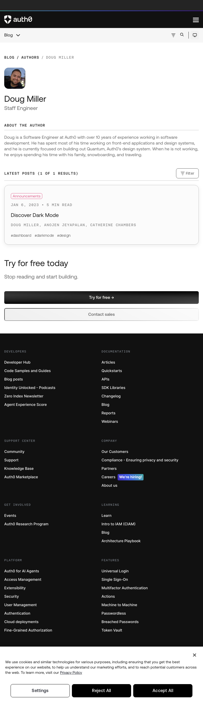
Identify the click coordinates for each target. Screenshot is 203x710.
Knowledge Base (19, 468)
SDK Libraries (113, 388)
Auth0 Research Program (26, 524)
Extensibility (15, 588)
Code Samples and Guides (27, 371)
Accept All (163, 690)
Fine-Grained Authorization (28, 630)
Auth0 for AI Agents (21, 571)
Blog (8, 35)
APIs (105, 379)
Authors (30, 57)
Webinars (110, 421)
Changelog (111, 396)
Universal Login (115, 571)
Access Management (22, 579)
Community (14, 451)
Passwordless (114, 613)
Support (11, 460)
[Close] (194, 655)
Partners (109, 468)
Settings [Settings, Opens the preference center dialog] (40, 690)
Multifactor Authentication (125, 588)
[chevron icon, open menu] (18, 35)
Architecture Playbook (121, 541)
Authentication (17, 613)
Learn (107, 515)
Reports (109, 413)
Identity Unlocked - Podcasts (30, 388)
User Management (20, 605)
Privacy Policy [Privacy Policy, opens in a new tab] (71, 672)
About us (109, 485)
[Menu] (196, 19)
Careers (123, 477)
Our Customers (115, 451)
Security (11, 596)
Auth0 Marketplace (21, 477)
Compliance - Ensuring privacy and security (140, 460)
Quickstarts (112, 371)
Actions (108, 596)
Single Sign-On (115, 579)
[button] (101, 297)
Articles (108, 362)
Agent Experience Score (25, 404)
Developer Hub (17, 362)
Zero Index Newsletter (23, 396)
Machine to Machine (119, 605)
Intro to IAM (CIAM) (119, 524)
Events (10, 515)
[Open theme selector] (195, 35)
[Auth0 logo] (98, 19)
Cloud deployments (21, 622)
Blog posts (13, 379)
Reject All (101, 690)
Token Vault (112, 630)
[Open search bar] (182, 35)
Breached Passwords (120, 622)
